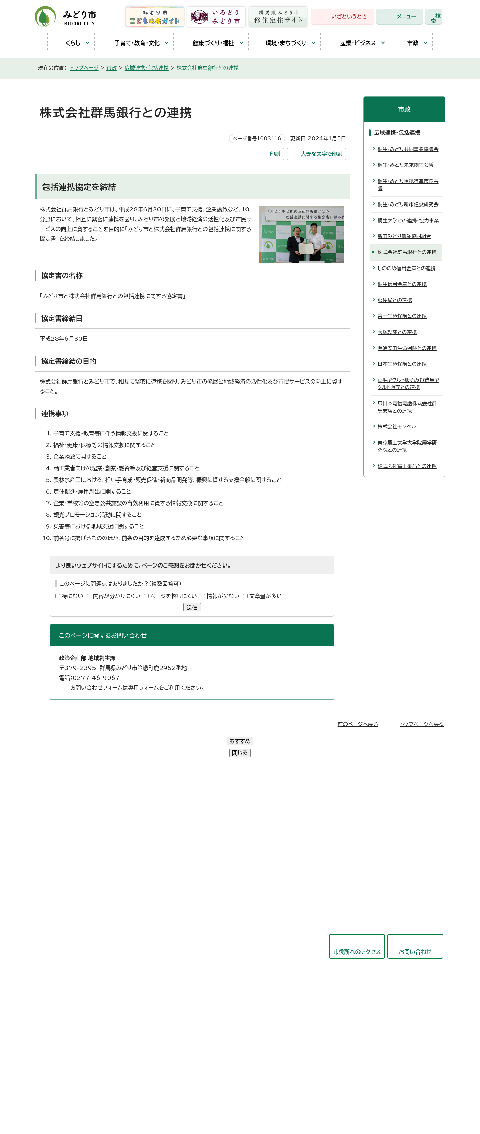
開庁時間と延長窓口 (73, 889)
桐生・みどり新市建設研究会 (408, 204)
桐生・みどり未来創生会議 (405, 164)
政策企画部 (207, 810)
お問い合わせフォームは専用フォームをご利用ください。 (137, 687)
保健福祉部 (207, 860)
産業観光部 (207, 877)
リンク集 (196, 1095)
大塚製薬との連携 (397, 332)
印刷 (275, 154)
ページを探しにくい (173, 596)
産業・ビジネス (352, 42)
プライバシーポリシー (149, 1095)
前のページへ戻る (358, 724)
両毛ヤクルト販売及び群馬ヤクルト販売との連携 (408, 383)
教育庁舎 (59, 858)
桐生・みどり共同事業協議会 (408, 149)
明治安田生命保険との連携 (407, 348)
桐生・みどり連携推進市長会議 (408, 184)
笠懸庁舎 (59, 810)
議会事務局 (207, 978)
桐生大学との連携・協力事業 (408, 220)
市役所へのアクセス (357, 928)
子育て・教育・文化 (131, 43)
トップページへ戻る (422, 724)
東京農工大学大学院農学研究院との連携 (407, 446)
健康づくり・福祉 (207, 43)
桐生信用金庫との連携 (402, 284)
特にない (72, 596)
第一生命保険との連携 (402, 316)
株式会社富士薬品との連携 (407, 466)
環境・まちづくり (280, 43)
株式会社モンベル (397, 426)
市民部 (202, 844)
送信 (192, 607)
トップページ (84, 68)
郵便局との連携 (395, 300)
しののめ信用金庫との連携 (406, 268)
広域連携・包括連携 (147, 68)
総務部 (202, 827)
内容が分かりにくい (117, 596)
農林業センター (66, 842)
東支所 (56, 873)
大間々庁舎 (62, 826)
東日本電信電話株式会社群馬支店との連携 (407, 407)
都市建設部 (207, 894)
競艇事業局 (207, 911)
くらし (67, 43)
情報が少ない (223, 596)
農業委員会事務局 (216, 1011)
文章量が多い (265, 596)
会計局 (202, 944)
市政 (407, 43)
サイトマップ (232, 1095)
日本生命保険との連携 (402, 363)
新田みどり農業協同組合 (404, 236)
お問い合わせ (415, 928)
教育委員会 (207, 961)
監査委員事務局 (213, 995)
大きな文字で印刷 (322, 154)
